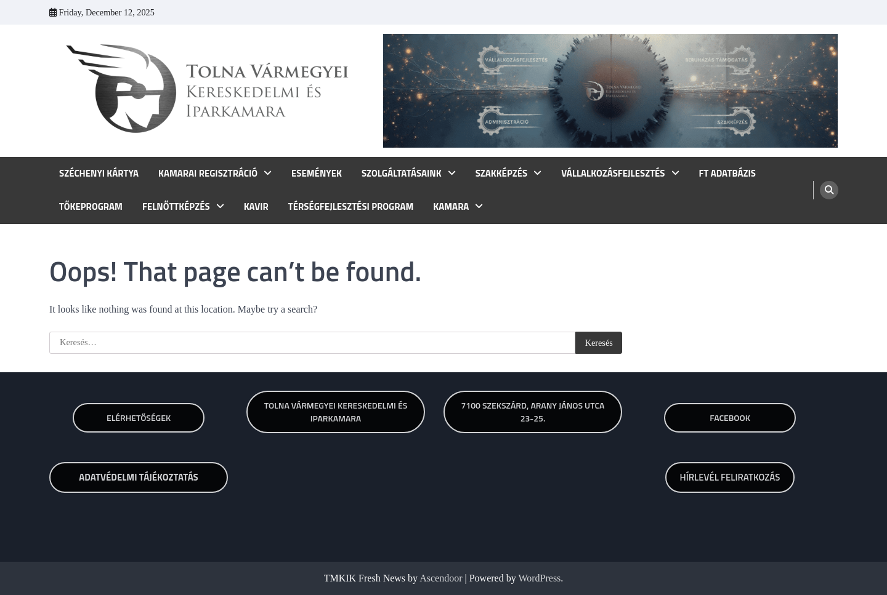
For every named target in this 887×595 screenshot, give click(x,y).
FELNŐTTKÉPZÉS (176, 207)
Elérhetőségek (139, 417)
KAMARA (451, 207)
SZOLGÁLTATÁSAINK (402, 173)
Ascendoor (440, 578)
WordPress (539, 578)
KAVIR (256, 207)
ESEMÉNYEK (316, 173)
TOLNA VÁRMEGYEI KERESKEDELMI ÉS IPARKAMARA (336, 412)
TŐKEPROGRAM (91, 207)
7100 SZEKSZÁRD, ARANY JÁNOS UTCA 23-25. (532, 412)
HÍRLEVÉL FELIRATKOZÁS (730, 477)
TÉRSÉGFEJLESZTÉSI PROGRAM (351, 207)
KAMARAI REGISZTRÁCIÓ (207, 173)
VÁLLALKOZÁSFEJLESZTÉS (613, 173)
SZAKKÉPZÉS (502, 173)
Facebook (730, 417)
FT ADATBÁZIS (727, 173)
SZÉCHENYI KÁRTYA (99, 173)
